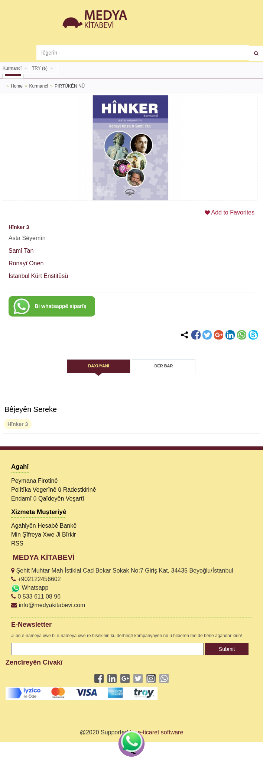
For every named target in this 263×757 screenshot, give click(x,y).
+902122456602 (36, 579)
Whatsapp (29, 587)
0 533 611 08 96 (36, 596)
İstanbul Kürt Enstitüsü (38, 276)
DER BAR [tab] (163, 366)
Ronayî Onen (26, 263)
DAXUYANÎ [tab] (98, 366)
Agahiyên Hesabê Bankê (44, 525)
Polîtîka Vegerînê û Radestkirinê (53, 489)
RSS (17, 543)
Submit (227, 649)
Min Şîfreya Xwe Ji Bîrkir (43, 534)
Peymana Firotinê (34, 481)
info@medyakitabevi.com (48, 605)
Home (17, 86)
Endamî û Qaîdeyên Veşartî (47, 498)
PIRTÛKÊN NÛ (70, 86)
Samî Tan (21, 251)
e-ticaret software (161, 732)
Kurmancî (39, 86)
